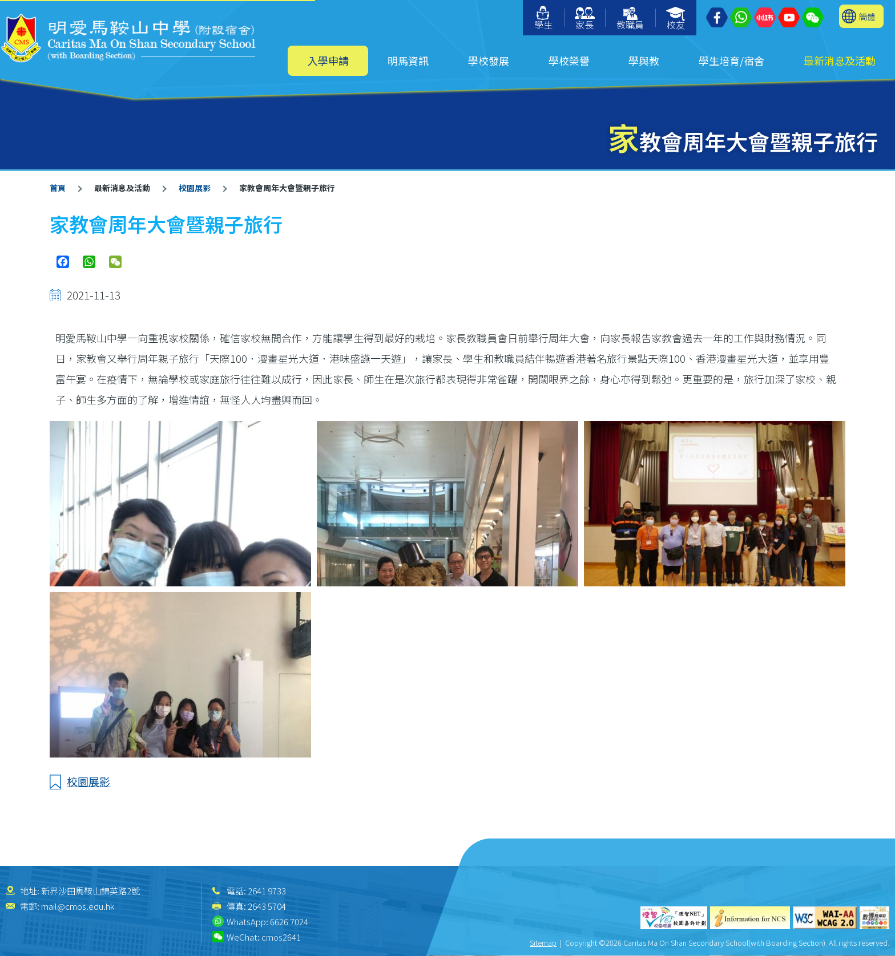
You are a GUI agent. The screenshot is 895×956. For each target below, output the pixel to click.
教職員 (630, 19)
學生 (543, 18)
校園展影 (195, 187)
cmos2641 (281, 937)
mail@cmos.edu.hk (77, 906)
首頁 (58, 187)
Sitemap (543, 942)
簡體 (867, 16)
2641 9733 (267, 891)
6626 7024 (289, 921)
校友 (676, 19)
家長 (585, 19)
